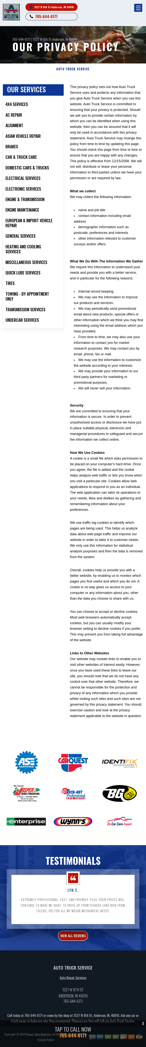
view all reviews (73, 948)
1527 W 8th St (42, 39)
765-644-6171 (46, 16)
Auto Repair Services (73, 990)
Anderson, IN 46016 (64, 39)
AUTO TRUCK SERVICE (73, 69)
